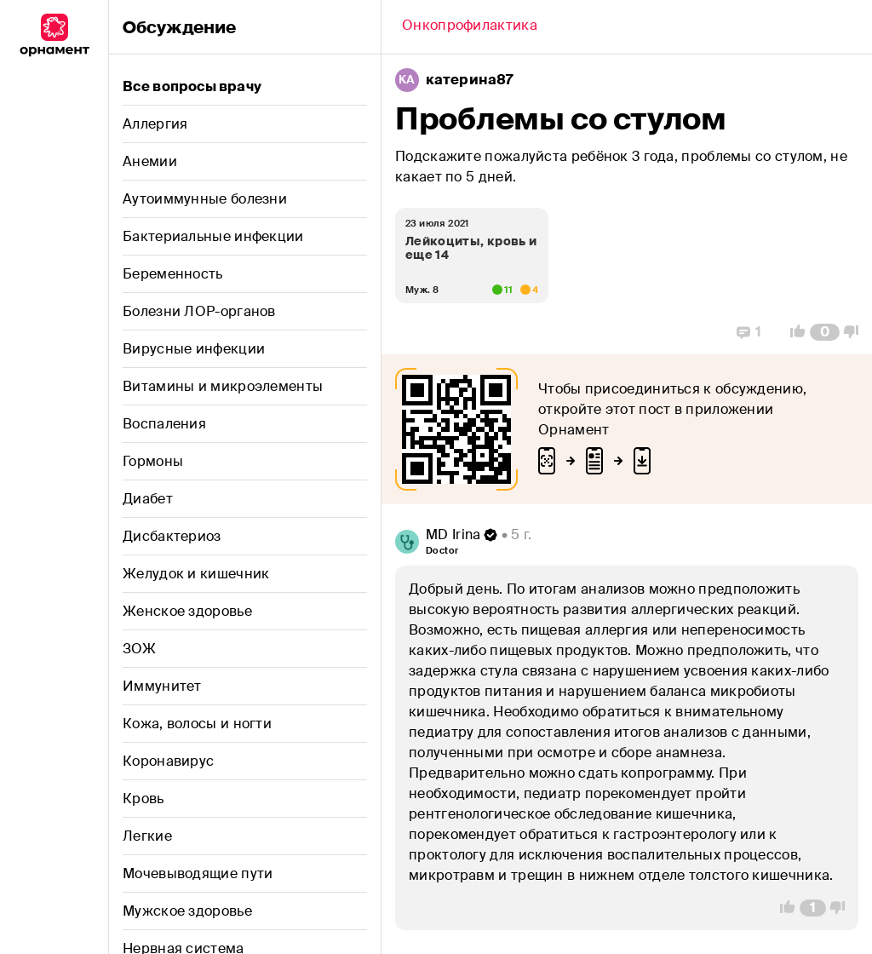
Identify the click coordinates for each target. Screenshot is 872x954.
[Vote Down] (856, 332)
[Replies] (749, 332)
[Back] (469, 27)
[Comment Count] (825, 332)
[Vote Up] (793, 332)
